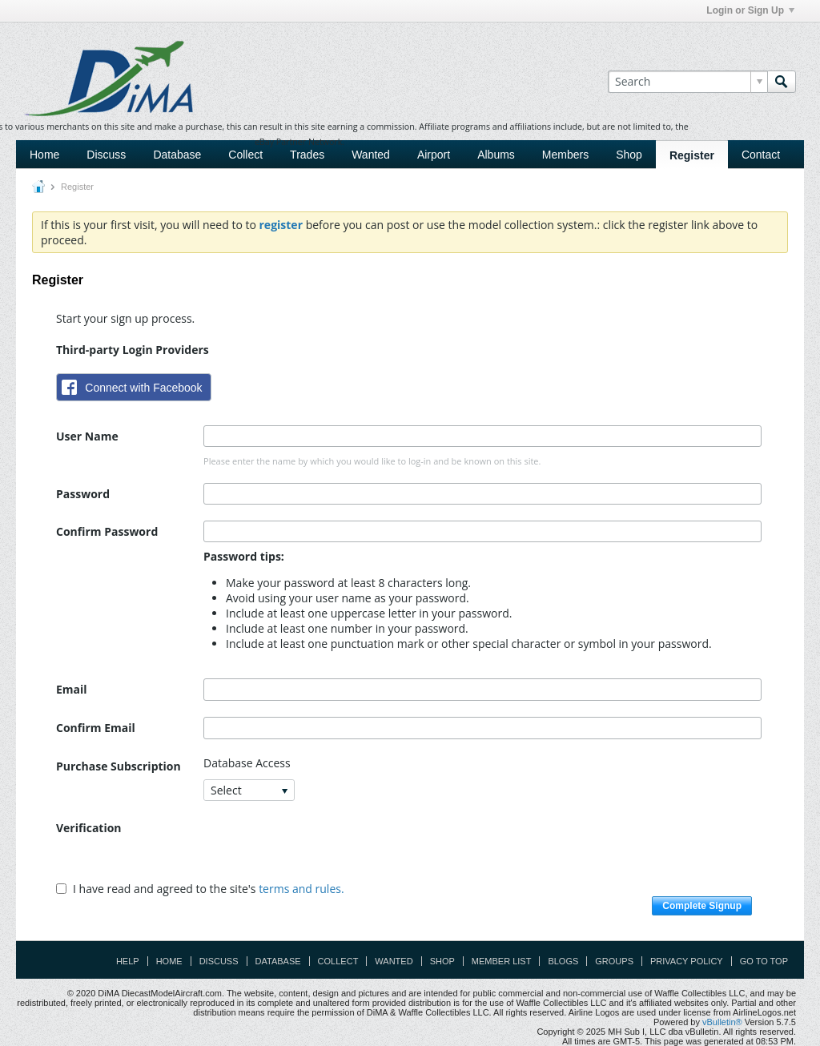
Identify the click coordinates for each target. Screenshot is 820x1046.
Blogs (563, 961)
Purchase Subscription (118, 766)
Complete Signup (702, 905)
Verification (89, 827)
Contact (761, 154)
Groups (614, 961)
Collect (245, 154)
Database (177, 154)
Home (44, 154)
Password (83, 493)
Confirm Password (107, 531)
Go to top (764, 961)
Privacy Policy (686, 961)
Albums (496, 154)
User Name (87, 436)
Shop (629, 154)
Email (71, 689)
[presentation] (325, 848)
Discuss (106, 154)
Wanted (371, 154)
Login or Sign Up (750, 10)
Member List (502, 961)
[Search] (687, 81)
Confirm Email (95, 727)
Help (127, 961)
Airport (433, 154)
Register (691, 155)
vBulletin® (722, 1022)
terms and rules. (301, 888)
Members (565, 154)
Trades (307, 154)
